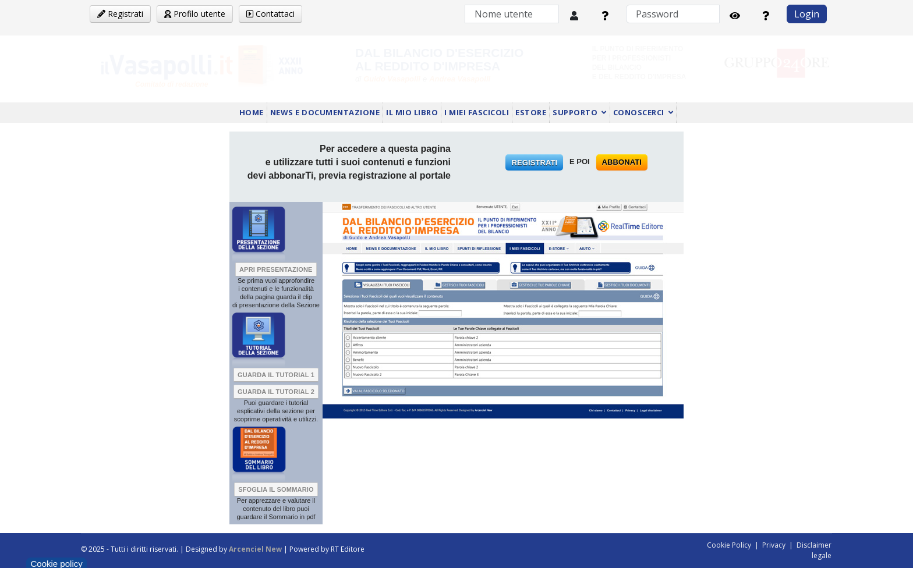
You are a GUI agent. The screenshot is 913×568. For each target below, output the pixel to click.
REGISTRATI (534, 162)
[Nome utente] (512, 14)
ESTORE (530, 112)
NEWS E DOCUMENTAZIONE (325, 112)
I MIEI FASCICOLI (476, 112)
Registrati (120, 13)
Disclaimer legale (814, 550)
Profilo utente (194, 13)
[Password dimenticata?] (766, 15)
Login (806, 14)
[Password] (673, 14)
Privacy (773, 545)
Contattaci (270, 13)
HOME (251, 112)
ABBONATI (622, 162)
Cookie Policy (729, 545)
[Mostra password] (735, 15)
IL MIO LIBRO (412, 112)
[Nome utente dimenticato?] (605, 15)
